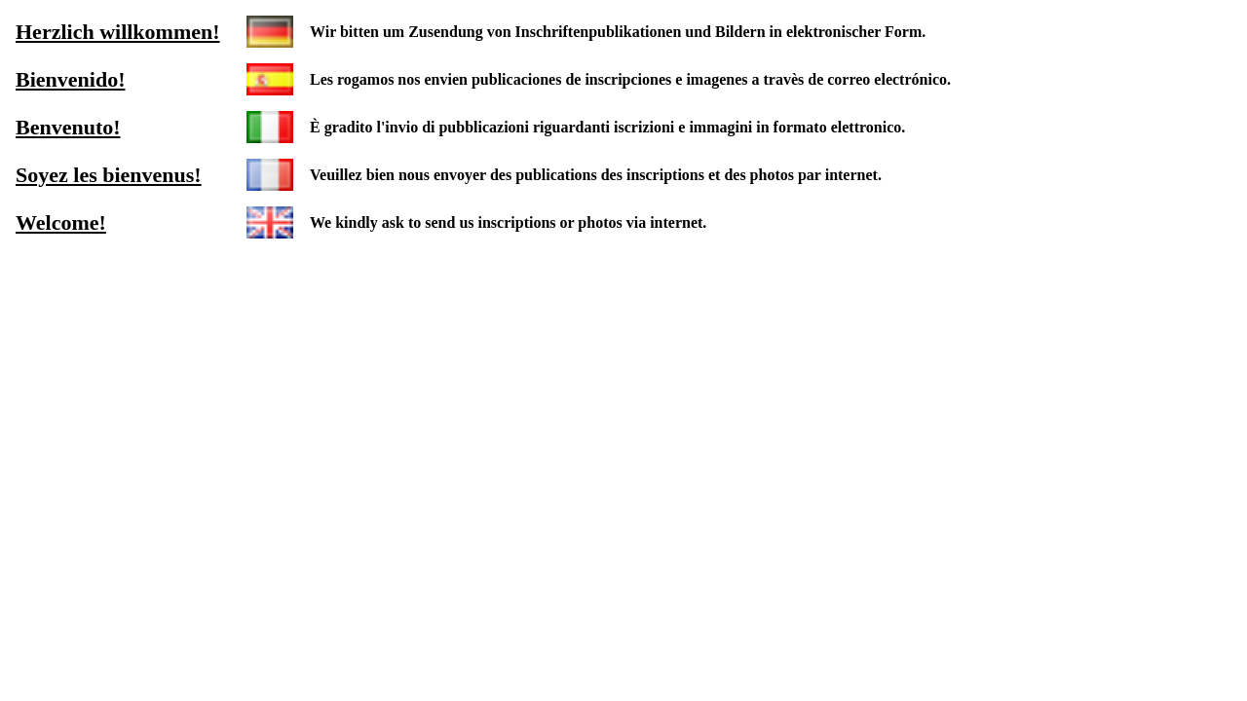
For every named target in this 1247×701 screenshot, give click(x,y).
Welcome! (61, 222)
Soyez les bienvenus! (109, 175)
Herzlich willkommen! (118, 31)
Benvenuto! (68, 127)
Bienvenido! (70, 79)
